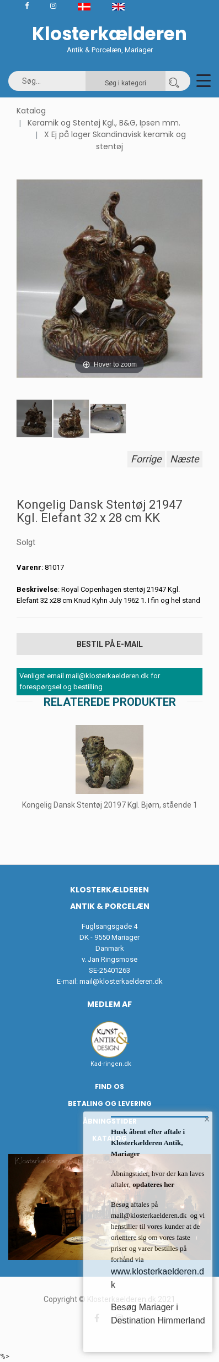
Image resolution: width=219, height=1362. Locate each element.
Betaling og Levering (110, 1103)
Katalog (31, 110)
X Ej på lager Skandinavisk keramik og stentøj (115, 140)
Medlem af (109, 1004)
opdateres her (152, 1184)
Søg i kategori (125, 83)
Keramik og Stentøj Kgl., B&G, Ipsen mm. (104, 122)
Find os (109, 1086)
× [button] (207, 1119)
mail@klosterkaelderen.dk (121, 981)
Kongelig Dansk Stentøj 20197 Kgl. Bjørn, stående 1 (109, 804)
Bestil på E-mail (110, 644)
